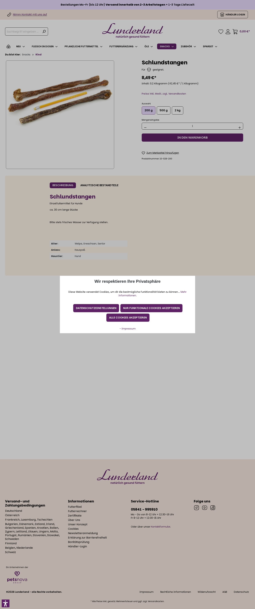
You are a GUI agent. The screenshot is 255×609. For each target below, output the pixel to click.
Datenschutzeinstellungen (96, 308)
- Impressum (128, 328)
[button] (5, 603)
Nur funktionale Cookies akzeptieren (151, 308)
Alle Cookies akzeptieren (128, 317)
